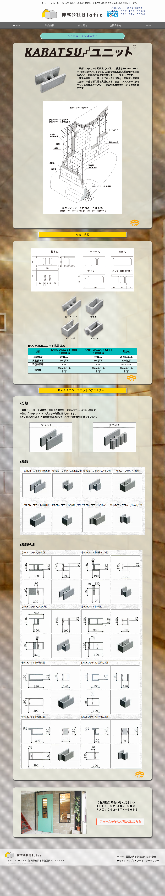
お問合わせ (115, 25)
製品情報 (49, 25)
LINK (148, 25)
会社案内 (82, 25)
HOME (16, 25)
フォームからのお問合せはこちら (120, 821)
